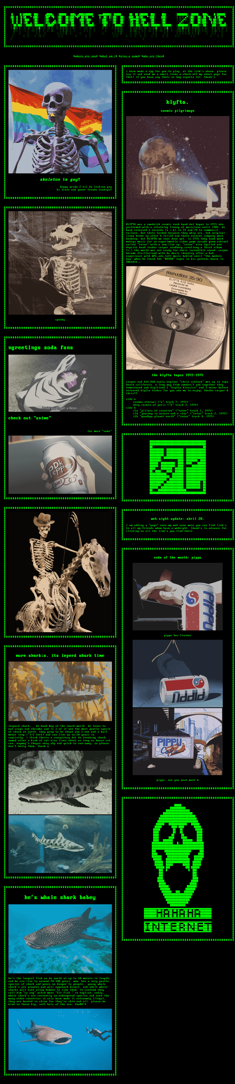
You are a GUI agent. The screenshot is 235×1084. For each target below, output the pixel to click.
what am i (108, 61)
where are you (85, 61)
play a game (129, 61)
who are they (153, 61)
